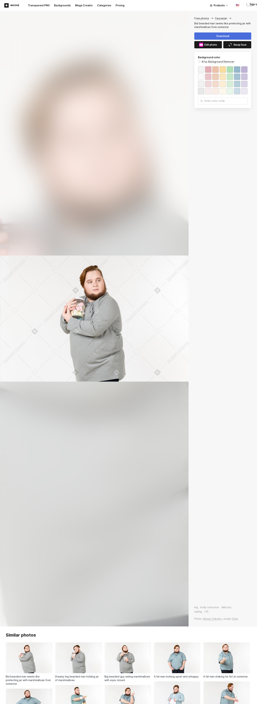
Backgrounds (62, 5)
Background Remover (221, 61)
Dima (235, 618)
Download (222, 36)
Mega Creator (84, 5)
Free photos (201, 18)
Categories (104, 5)
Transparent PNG (39, 5)
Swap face (237, 45)
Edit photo (208, 45)
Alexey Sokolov (212, 618)
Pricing (120, 5)
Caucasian (221, 18)
